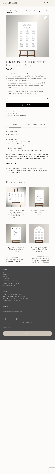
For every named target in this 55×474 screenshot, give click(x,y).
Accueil (8, 11)
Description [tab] (15, 124)
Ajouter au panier (27, 105)
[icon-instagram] (17, 319)
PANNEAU (23, 115)
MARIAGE (16, 115)
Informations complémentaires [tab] (34, 124)
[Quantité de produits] (27, 98)
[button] (45, 17)
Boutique (15, 11)
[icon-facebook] (5, 319)
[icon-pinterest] (11, 319)
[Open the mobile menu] (51, 3)
